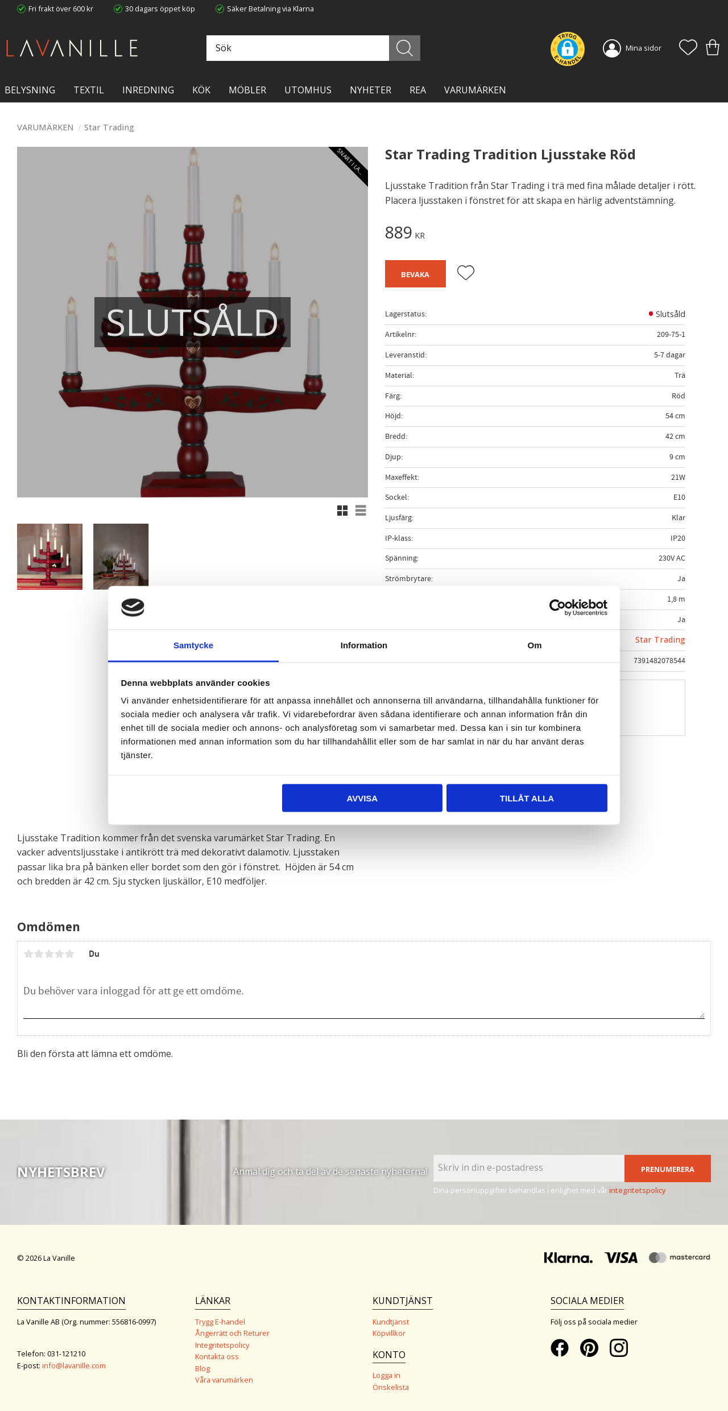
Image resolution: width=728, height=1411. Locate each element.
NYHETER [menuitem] (370, 90)
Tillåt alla (527, 798)
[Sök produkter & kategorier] (312, 48)
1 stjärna (28, 954)
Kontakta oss (217, 1356)
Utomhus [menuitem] (308, 90)
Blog (202, 1368)
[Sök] (404, 48)
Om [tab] (534, 645)
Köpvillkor (389, 1333)
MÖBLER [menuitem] (247, 90)
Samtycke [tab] (193, 645)
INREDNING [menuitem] (148, 90)
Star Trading (660, 639)
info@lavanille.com (74, 1365)
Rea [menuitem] (418, 90)
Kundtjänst (391, 1322)
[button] (688, 48)
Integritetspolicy (222, 1345)
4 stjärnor (59, 954)
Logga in (386, 1375)
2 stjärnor (39, 954)
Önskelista (391, 1387)
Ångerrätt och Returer (232, 1333)
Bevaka (415, 274)
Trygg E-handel (220, 1322)
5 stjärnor (69, 954)
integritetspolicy (637, 1190)
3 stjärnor (49, 954)
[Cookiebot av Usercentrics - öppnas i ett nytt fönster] (557, 607)
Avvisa (362, 798)
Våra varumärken (224, 1380)
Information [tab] (364, 645)
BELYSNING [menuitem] (30, 90)
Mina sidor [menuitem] (643, 48)
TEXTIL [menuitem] (88, 90)
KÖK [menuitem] (201, 90)
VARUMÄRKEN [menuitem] (475, 90)
